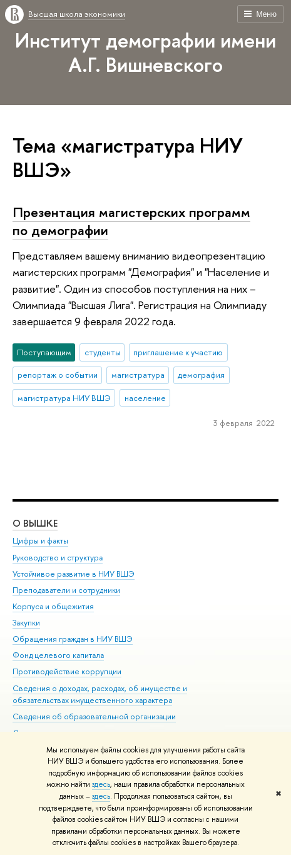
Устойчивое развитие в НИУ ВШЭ (74, 574)
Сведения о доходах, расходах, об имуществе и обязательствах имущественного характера (100, 694)
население (145, 397)
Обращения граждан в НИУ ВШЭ (73, 639)
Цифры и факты (40, 540)
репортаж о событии (58, 374)
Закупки (26, 622)
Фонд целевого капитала (58, 655)
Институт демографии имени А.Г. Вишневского (145, 52)
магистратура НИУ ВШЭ (64, 397)
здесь (101, 784)
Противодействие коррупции (67, 671)
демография (201, 374)
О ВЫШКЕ (35, 523)
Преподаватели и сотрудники (66, 590)
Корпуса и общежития (53, 606)
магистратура (138, 374)
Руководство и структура (58, 557)
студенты (102, 352)
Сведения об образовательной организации (94, 716)
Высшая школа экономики (76, 13)
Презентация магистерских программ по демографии (131, 221)
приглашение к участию (178, 352)
